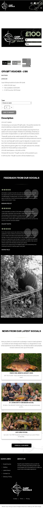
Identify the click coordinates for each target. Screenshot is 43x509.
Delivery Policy (7, 476)
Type (3, 100)
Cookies (15, 498)
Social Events (7, 464)
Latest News (6, 470)
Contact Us (6, 473)
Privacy (28, 498)
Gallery (5, 467)
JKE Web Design (36, 506)
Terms (21, 498)
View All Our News (21, 445)
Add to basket (8, 112)
